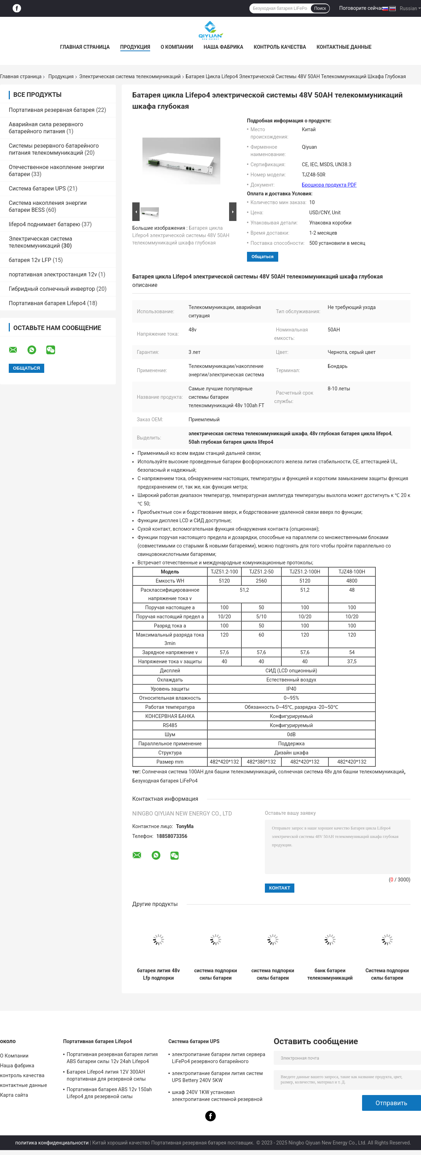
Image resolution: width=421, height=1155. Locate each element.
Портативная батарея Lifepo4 (47, 303)
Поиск (320, 8)
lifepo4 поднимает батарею (44, 224)
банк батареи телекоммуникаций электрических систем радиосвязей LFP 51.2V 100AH (330, 974)
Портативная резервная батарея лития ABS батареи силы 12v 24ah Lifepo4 (112, 1058)
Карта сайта (14, 1095)
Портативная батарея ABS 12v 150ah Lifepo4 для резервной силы (109, 1093)
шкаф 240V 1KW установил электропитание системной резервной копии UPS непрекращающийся (217, 1096)
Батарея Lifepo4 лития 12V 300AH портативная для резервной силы (106, 1075)
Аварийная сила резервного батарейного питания (46, 128)
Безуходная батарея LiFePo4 (165, 781)
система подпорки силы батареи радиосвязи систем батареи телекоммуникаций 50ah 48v (215, 974)
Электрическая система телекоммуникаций (130, 76)
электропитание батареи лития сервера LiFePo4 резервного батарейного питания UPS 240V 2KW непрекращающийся (218, 1059)
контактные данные (343, 47)
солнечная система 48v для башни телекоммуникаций (341, 771)
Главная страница (84, 47)
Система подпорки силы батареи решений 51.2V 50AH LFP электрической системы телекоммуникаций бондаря (387, 974)
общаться (263, 256)
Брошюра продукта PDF (329, 185)
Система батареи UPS (37, 188)
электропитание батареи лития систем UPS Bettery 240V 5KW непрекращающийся (217, 1077)
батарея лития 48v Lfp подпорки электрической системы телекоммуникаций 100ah (158, 974)
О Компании (177, 47)
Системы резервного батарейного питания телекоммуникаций (54, 149)
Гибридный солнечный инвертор (52, 289)
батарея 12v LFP (30, 260)
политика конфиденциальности (51, 1143)
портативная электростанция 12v (53, 274)
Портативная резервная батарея (52, 110)
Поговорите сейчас (361, 8)
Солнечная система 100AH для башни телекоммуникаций (209, 771)
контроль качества (280, 47)
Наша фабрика (223, 47)
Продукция (135, 47)
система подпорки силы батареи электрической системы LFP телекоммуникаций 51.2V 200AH (272, 974)
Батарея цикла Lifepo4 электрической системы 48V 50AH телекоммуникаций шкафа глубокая (180, 235)
